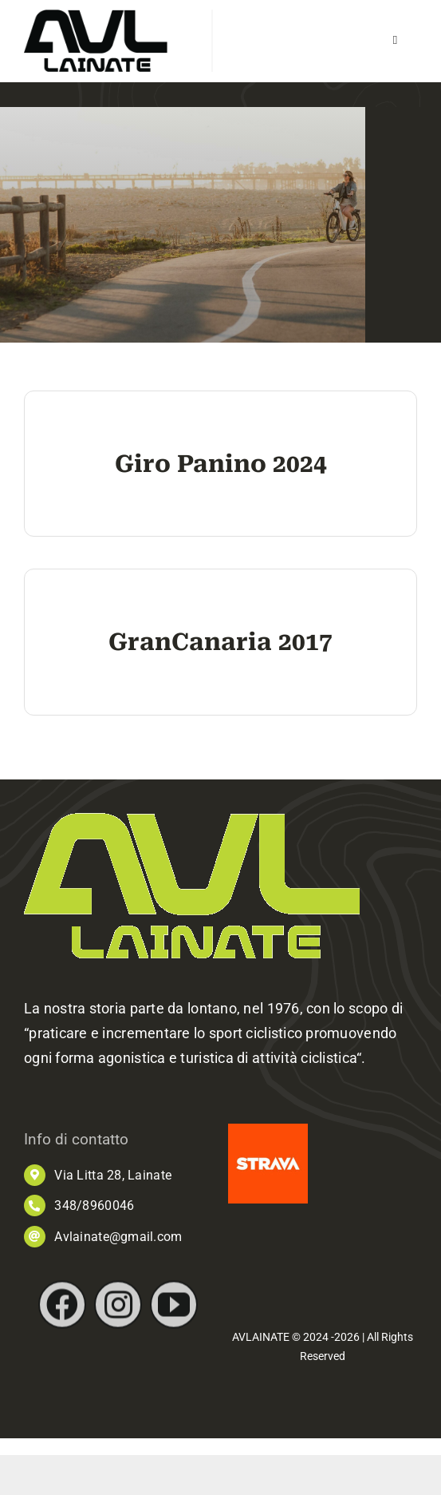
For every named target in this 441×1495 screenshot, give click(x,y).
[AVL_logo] (95, 16)
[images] (268, 1130)
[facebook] (62, 1315)
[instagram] (118, 1315)
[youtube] (174, 1315)
